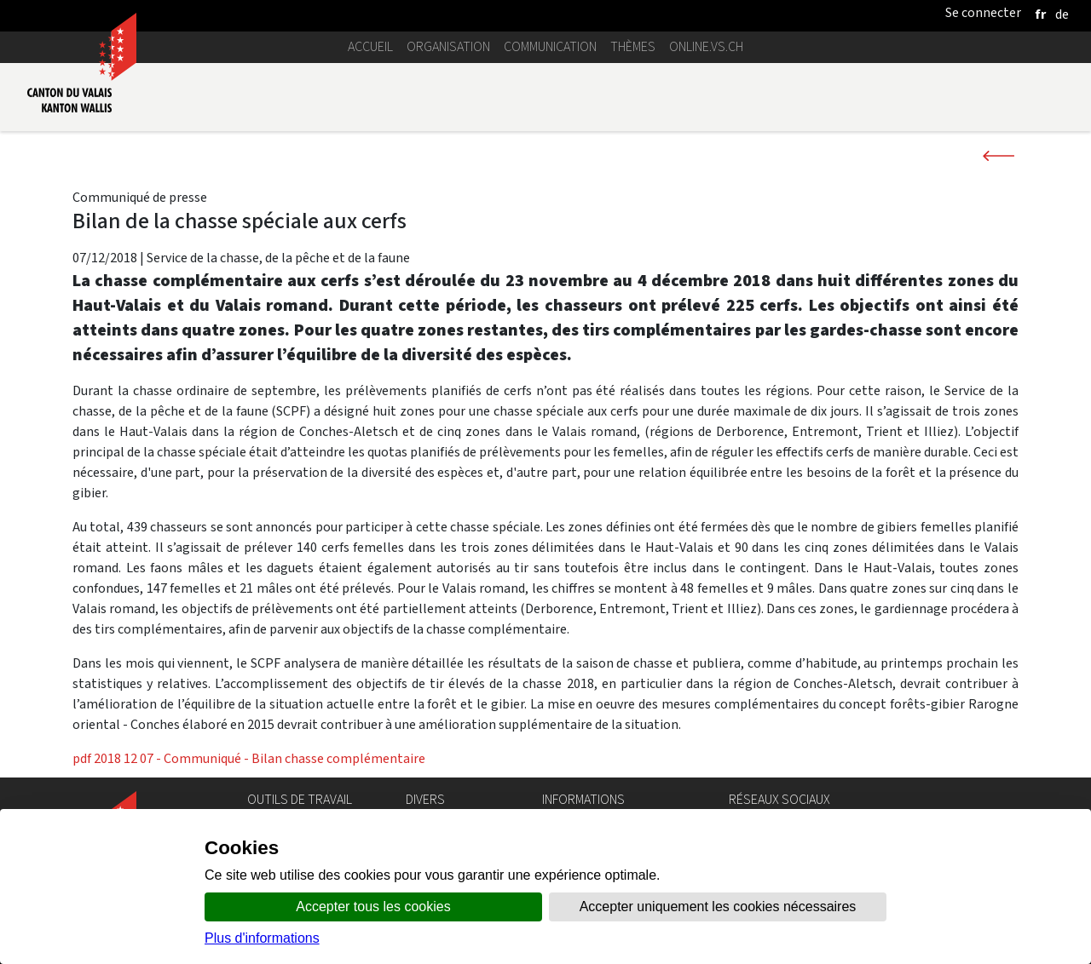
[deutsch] (1062, 14)
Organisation (448, 46)
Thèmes (632, 46)
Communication (550, 46)
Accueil (370, 46)
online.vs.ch (706, 46)
